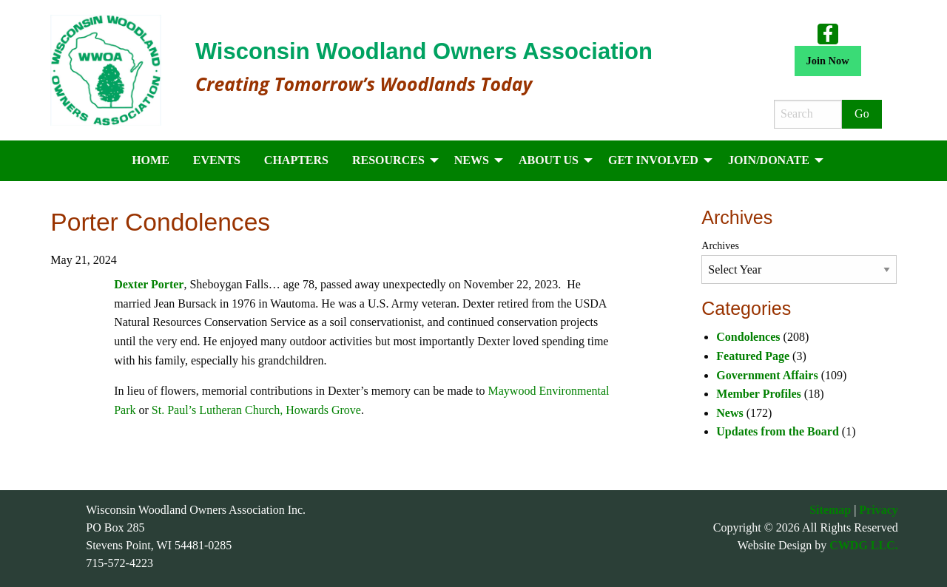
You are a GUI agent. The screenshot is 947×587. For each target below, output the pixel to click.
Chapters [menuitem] (296, 160)
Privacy (878, 509)
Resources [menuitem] (388, 160)
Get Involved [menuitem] (653, 160)
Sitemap (830, 509)
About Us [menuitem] (549, 160)
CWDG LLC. (863, 545)
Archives (720, 245)
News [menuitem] (471, 160)
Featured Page (752, 356)
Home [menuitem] (150, 160)
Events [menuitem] (216, 160)
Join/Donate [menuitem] (768, 160)
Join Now (827, 61)
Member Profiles (758, 393)
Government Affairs (767, 375)
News (729, 413)
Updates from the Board (777, 431)
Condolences (748, 336)
